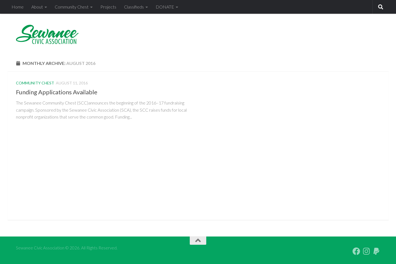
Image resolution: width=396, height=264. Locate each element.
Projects (108, 6)
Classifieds (134, 6)
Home (18, 6)
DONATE (165, 6)
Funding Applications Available (56, 92)
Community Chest (72, 6)
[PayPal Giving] (376, 251)
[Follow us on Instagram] (366, 251)
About (37, 6)
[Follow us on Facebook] (356, 251)
